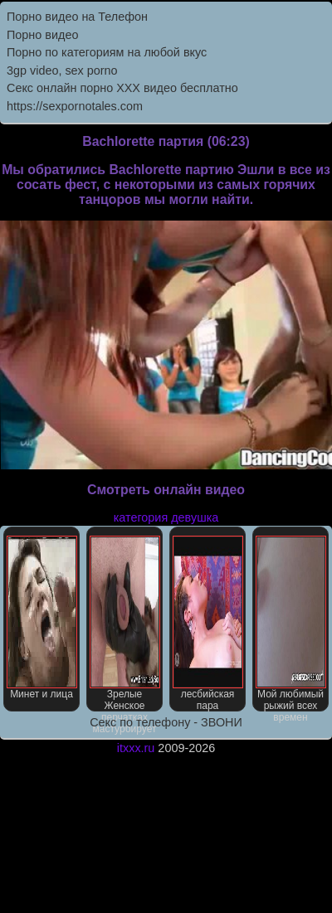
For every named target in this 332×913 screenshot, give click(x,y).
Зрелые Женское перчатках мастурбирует (125, 623)
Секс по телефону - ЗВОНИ (166, 722)
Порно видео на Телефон (77, 16)
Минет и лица (42, 618)
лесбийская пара (208, 623)
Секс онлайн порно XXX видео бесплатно (122, 88)
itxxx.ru (136, 748)
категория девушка (166, 517)
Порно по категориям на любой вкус (107, 52)
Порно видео (42, 34)
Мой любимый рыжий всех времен (291, 623)
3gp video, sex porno (62, 70)
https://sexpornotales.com (75, 106)
